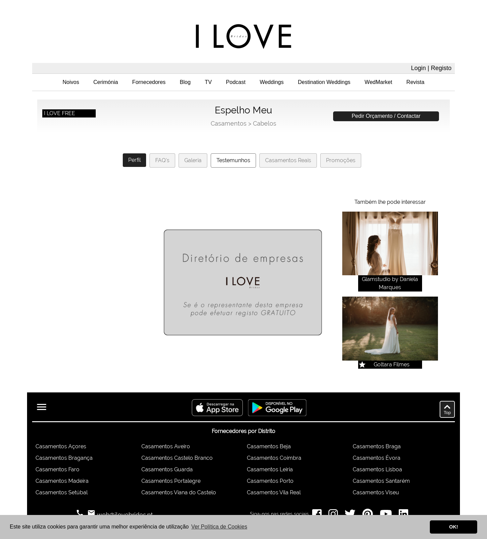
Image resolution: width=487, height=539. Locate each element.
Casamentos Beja (269, 446)
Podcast (236, 82)
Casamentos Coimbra (274, 458)
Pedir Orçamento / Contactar (386, 116)
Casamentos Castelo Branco (177, 458)
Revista (415, 82)
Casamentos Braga (377, 446)
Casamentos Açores (61, 446)
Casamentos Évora (376, 458)
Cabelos (264, 123)
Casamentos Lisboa (377, 469)
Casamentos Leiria (270, 469)
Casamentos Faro (57, 469)
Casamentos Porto (270, 481)
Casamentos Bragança (64, 458)
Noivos (71, 82)
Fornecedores (149, 82)
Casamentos (229, 123)
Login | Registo (431, 68)
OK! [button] (453, 527)
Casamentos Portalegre (171, 481)
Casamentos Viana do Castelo (178, 492)
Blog (185, 82)
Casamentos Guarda (167, 469)
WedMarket (378, 82)
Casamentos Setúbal (62, 492)
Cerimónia (105, 82)
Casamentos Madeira (62, 481)
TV (208, 82)
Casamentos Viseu (376, 492)
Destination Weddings (324, 82)
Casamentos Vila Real (274, 492)
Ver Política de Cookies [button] (219, 527)
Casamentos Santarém (381, 481)
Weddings (272, 82)
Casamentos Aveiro (165, 446)
